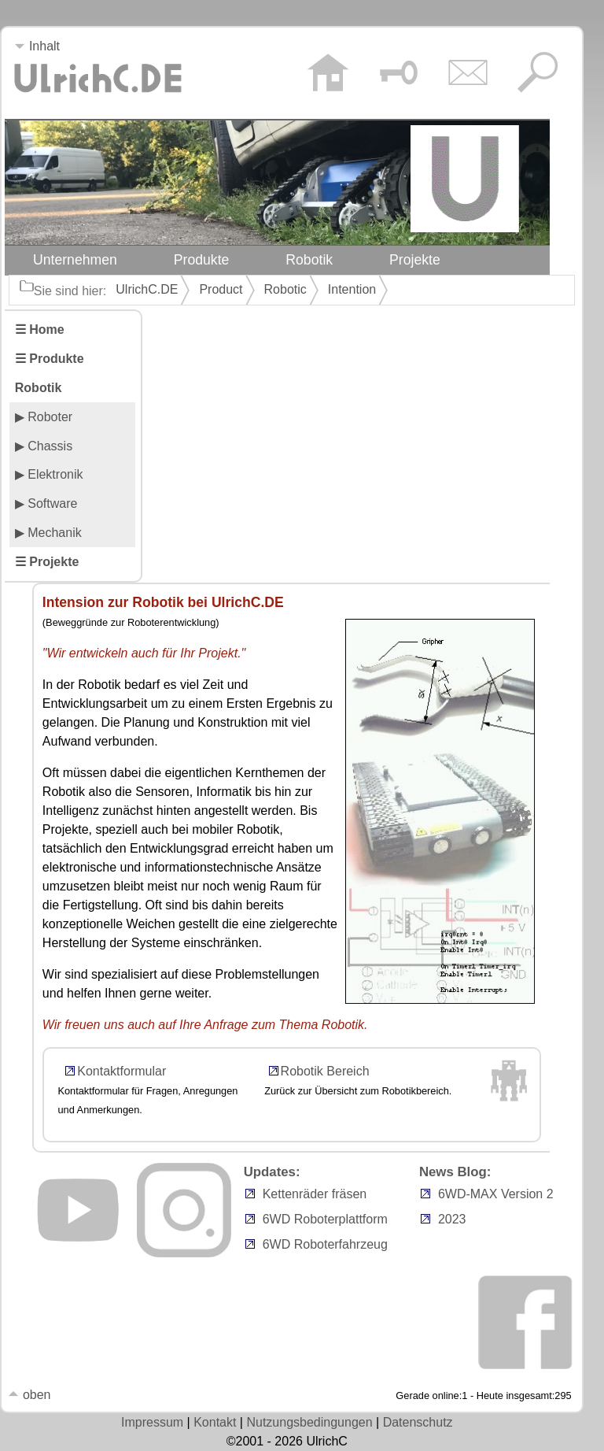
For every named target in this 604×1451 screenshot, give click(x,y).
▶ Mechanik (48, 532)
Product (220, 289)
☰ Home (39, 329)
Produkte (202, 260)
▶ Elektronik (49, 474)
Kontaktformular (121, 1071)
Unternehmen (75, 260)
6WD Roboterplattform (325, 1219)
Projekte (414, 260)
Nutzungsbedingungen (309, 1422)
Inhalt (37, 46)
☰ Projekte (47, 561)
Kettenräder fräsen (315, 1194)
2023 (452, 1219)
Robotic (285, 289)
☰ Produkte (49, 358)
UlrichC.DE (147, 289)
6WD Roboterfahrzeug (325, 1244)
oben (29, 1394)
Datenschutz (418, 1422)
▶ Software (46, 503)
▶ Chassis (43, 446)
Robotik (309, 260)
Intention (352, 289)
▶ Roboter (43, 417)
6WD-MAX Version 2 (496, 1194)
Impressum (152, 1422)
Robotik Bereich (325, 1071)
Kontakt (214, 1422)
